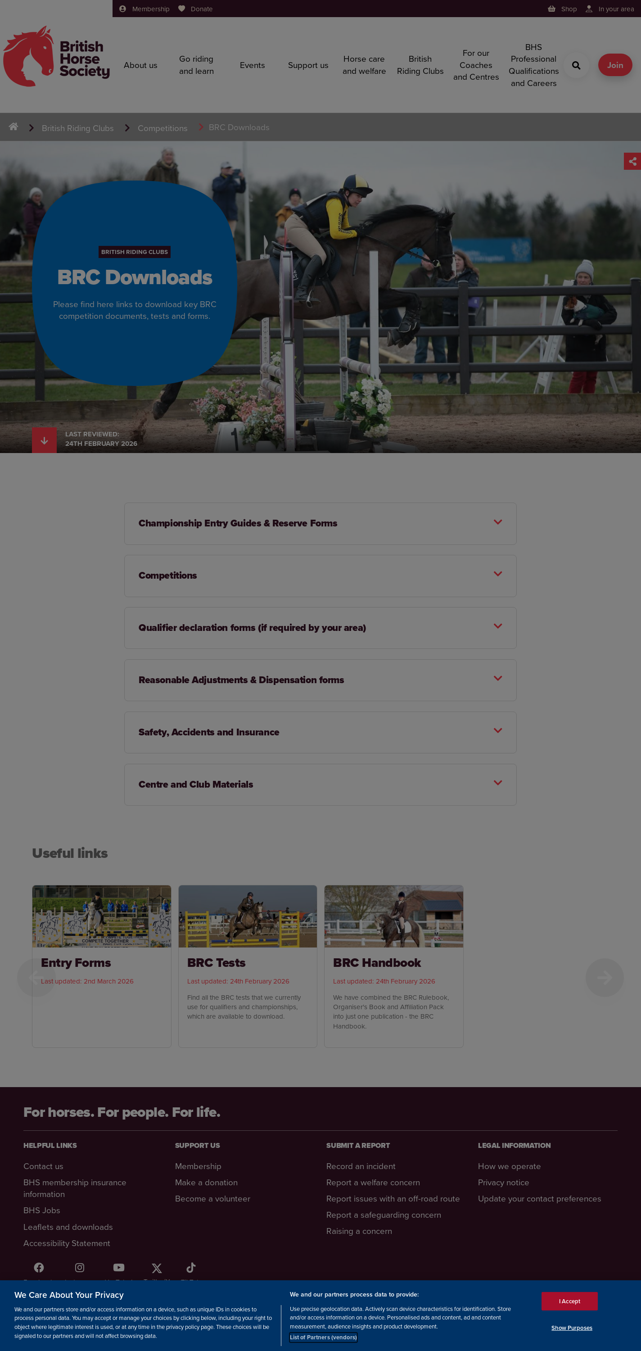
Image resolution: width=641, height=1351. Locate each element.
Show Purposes (571, 1328)
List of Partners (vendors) (323, 1337)
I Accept (569, 1301)
